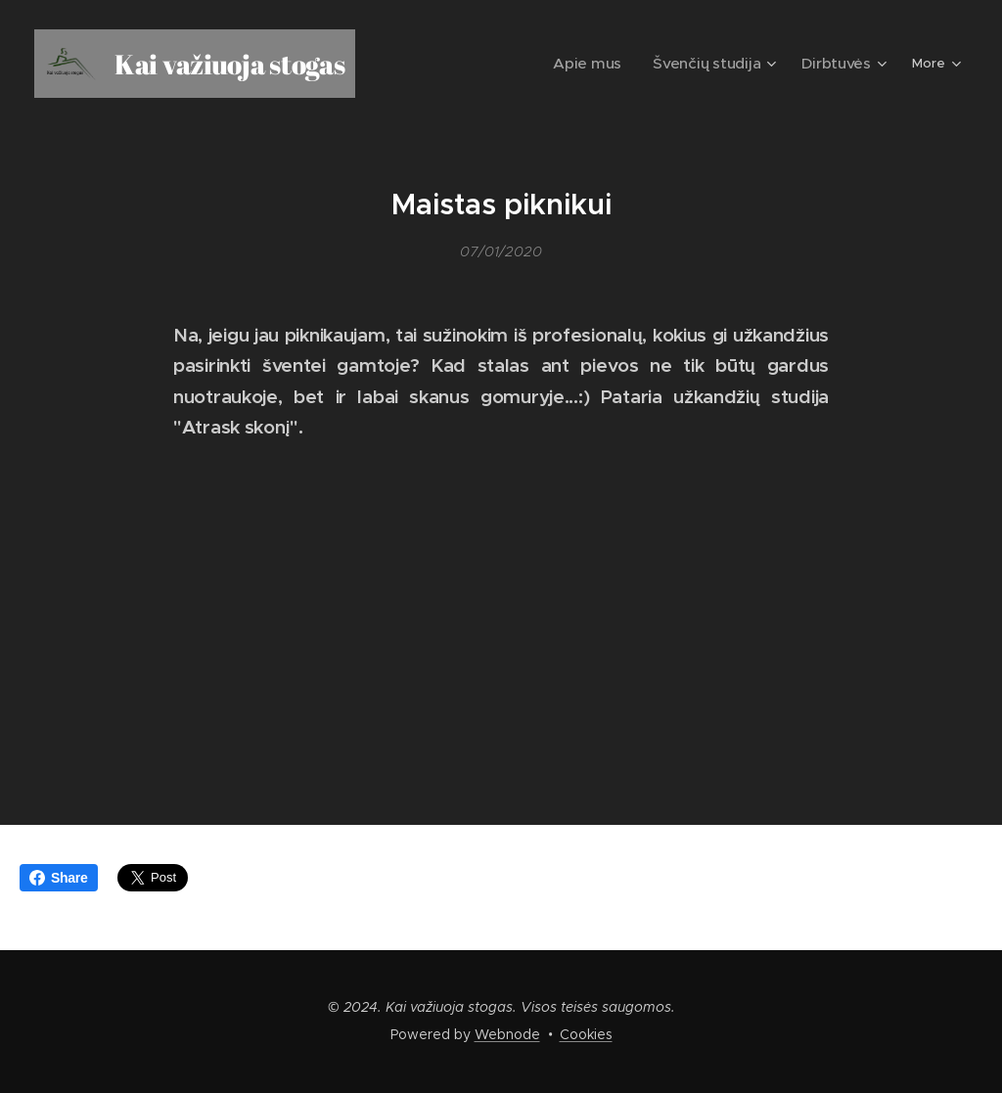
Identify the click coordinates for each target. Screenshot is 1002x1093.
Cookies (586, 1034)
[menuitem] (460, 63)
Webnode (507, 1034)
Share (58, 878)
